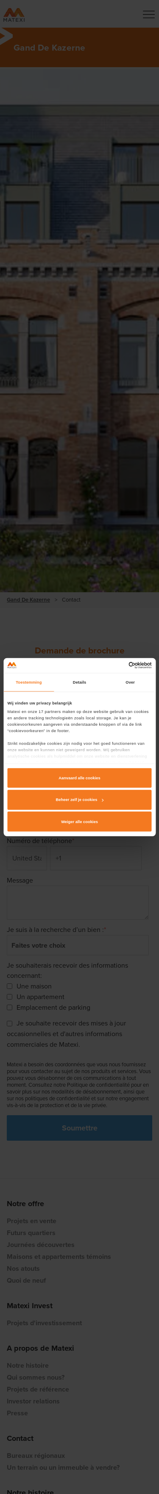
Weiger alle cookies (79, 822)
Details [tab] (79, 682)
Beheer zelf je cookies (80, 800)
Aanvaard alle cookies (79, 778)
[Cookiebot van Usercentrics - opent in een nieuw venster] (115, 665)
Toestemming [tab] (29, 682)
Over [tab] (130, 682)
